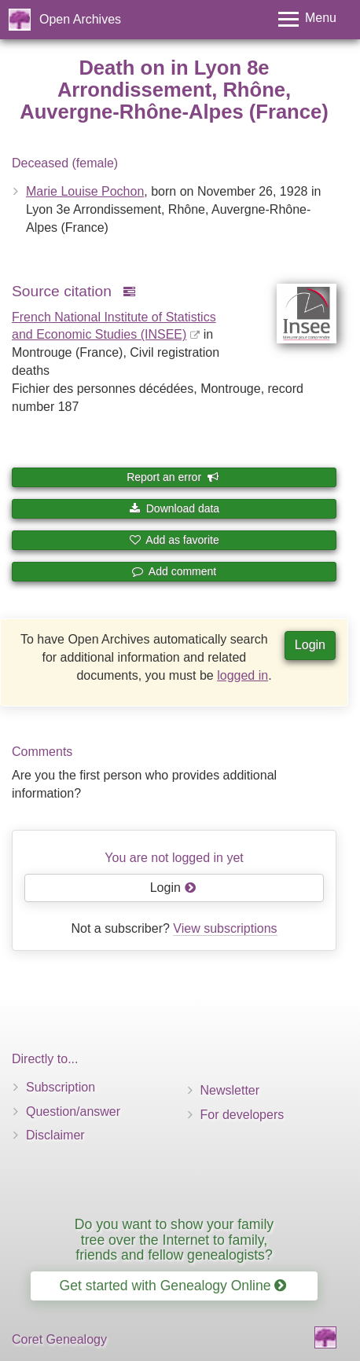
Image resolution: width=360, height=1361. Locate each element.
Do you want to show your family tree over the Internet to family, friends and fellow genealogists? (174, 1239)
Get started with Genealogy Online (173, 1285)
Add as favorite (174, 540)
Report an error (173, 477)
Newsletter (230, 1090)
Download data (174, 508)
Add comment (174, 571)
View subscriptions (225, 928)
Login (310, 644)
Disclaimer (55, 1135)
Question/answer (73, 1111)
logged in (242, 675)
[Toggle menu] (307, 19)
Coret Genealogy (59, 1339)
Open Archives (80, 19)
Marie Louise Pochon (85, 191)
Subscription (60, 1087)
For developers (242, 1114)
